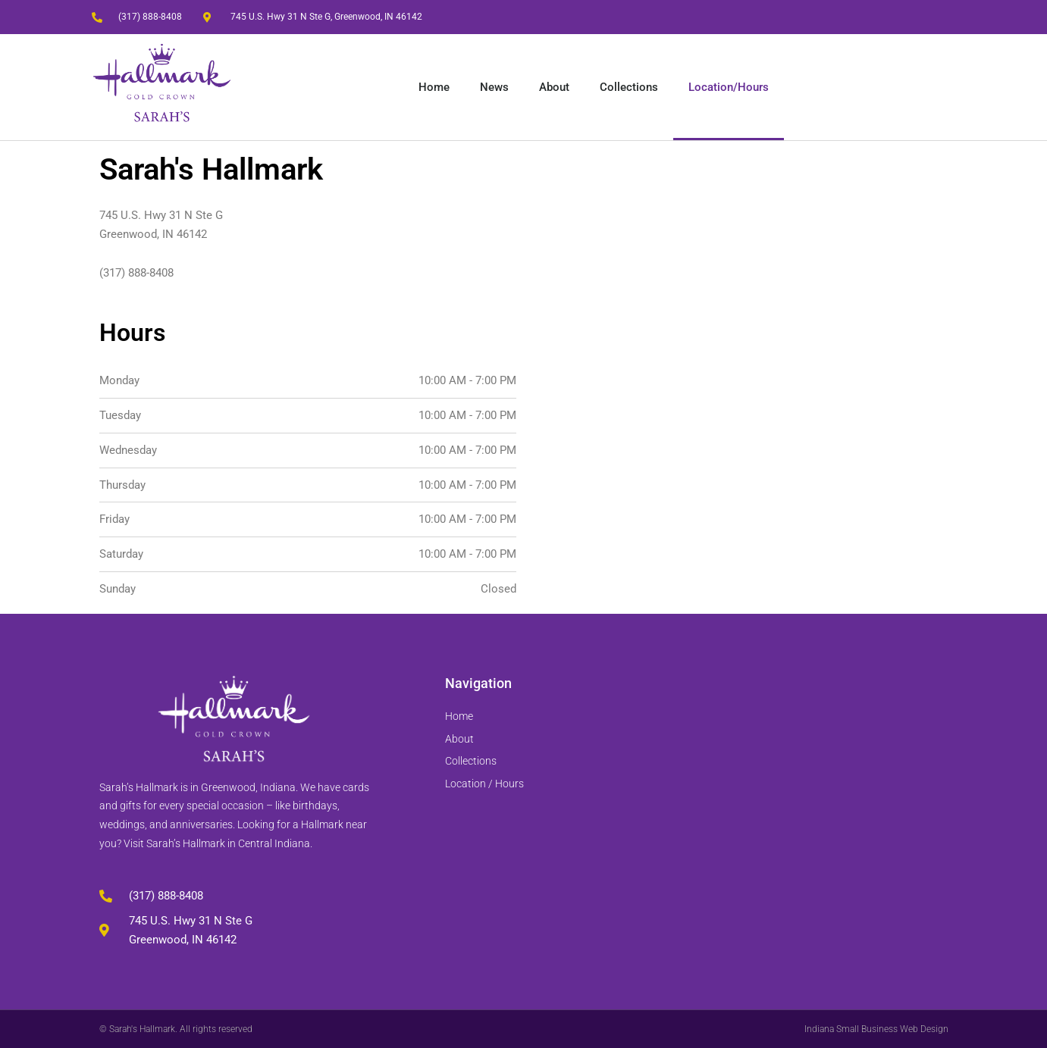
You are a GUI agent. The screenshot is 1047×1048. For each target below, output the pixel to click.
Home (434, 87)
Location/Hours (728, 87)
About (554, 87)
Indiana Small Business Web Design (876, 1029)
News (494, 87)
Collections (629, 87)
